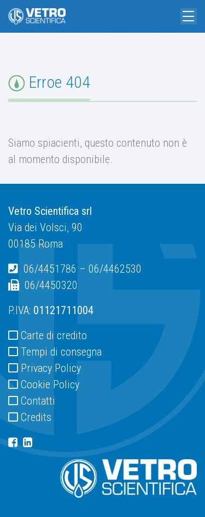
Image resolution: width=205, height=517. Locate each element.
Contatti (38, 400)
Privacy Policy (51, 368)
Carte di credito (54, 335)
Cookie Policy (50, 384)
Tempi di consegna (61, 351)
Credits (36, 417)
